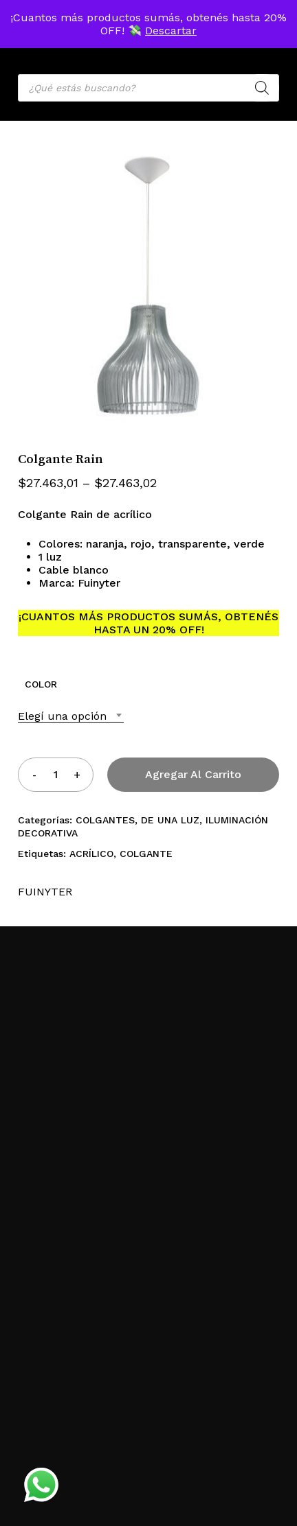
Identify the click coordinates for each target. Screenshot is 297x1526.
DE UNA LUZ (170, 819)
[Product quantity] (56, 774)
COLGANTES (105, 819)
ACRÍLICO (91, 853)
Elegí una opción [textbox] (62, 716)
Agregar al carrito (193, 774)
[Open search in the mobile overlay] (148, 88)
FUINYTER (45, 891)
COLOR (41, 684)
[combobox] (71, 716)
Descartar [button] (171, 30)
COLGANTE (146, 853)
